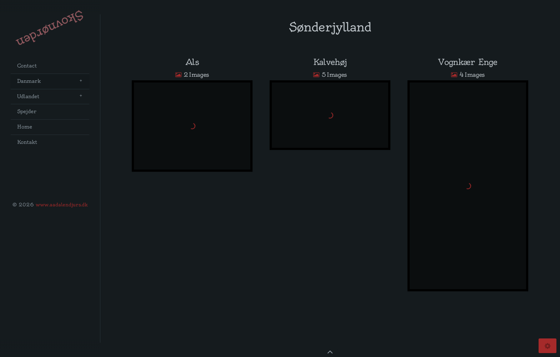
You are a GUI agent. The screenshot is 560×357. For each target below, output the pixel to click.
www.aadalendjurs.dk (62, 204)
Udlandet (28, 97)
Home (24, 127)
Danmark (29, 81)
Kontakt (27, 142)
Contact (27, 66)
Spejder (26, 112)
